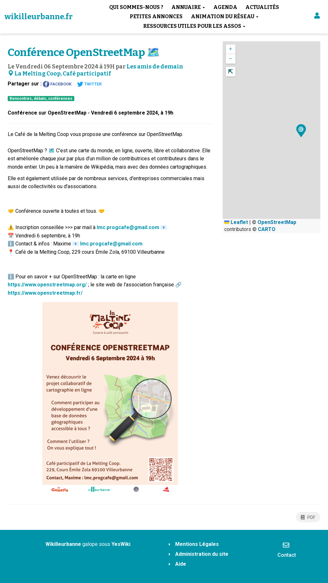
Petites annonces (156, 16)
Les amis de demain (155, 66)
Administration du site (201, 554)
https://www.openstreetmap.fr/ (45, 293)
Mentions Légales (197, 544)
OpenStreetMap (277, 222)
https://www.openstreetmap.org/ (47, 285)
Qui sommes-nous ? (136, 7)
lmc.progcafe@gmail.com (128, 227)
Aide (180, 564)
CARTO (266, 229)
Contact (286, 549)
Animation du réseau (224, 16)
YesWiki (120, 544)
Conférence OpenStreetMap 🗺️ (84, 52)
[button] (317, 17)
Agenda (225, 7)
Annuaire (188, 7)
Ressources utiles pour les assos (194, 26)
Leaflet (236, 222)
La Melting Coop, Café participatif (59, 73)
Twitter (89, 84)
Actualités (262, 7)
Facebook (57, 84)
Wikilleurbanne (63, 544)
